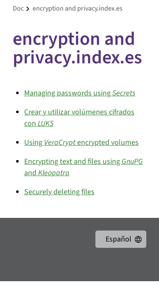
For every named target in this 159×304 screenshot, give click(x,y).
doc (18, 8)
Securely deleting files (59, 192)
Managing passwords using (79, 93)
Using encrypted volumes (81, 142)
